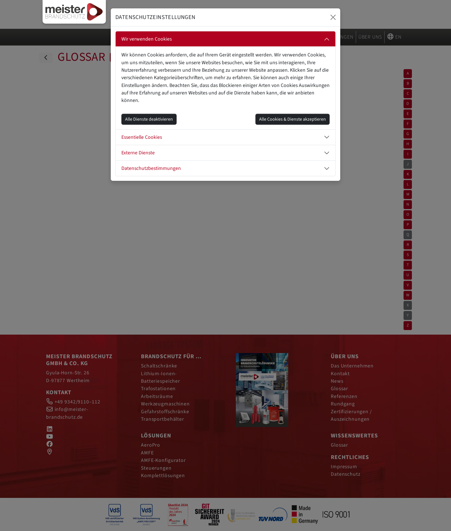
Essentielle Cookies (141, 137)
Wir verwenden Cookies (146, 39)
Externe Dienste (138, 152)
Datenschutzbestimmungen (151, 168)
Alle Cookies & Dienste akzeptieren (292, 119)
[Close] (333, 17)
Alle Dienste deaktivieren (149, 119)
